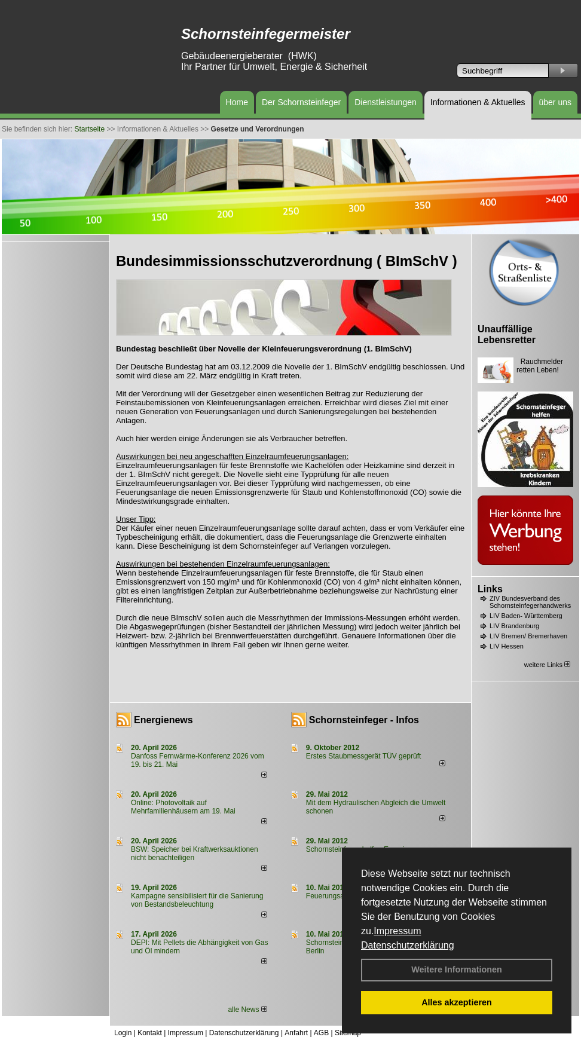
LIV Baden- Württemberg (526, 615)
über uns (555, 102)
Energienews (163, 720)
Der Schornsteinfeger (301, 102)
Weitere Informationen (456, 969)
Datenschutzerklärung (407, 945)
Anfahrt (296, 1033)
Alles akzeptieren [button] (456, 1002)
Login (123, 1033)
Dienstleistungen (385, 102)
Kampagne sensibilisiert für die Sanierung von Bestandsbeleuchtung (197, 900)
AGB (321, 1033)
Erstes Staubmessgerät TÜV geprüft (363, 756)
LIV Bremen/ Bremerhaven (528, 636)
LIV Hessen (507, 646)
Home (237, 102)
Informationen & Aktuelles (477, 102)
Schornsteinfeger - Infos (364, 720)
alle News (247, 1009)
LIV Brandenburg (514, 625)
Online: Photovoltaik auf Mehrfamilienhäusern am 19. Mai (183, 807)
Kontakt (149, 1033)
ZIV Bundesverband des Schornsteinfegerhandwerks (530, 602)
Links (490, 589)
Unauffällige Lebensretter (507, 334)
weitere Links (547, 664)
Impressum (397, 931)
